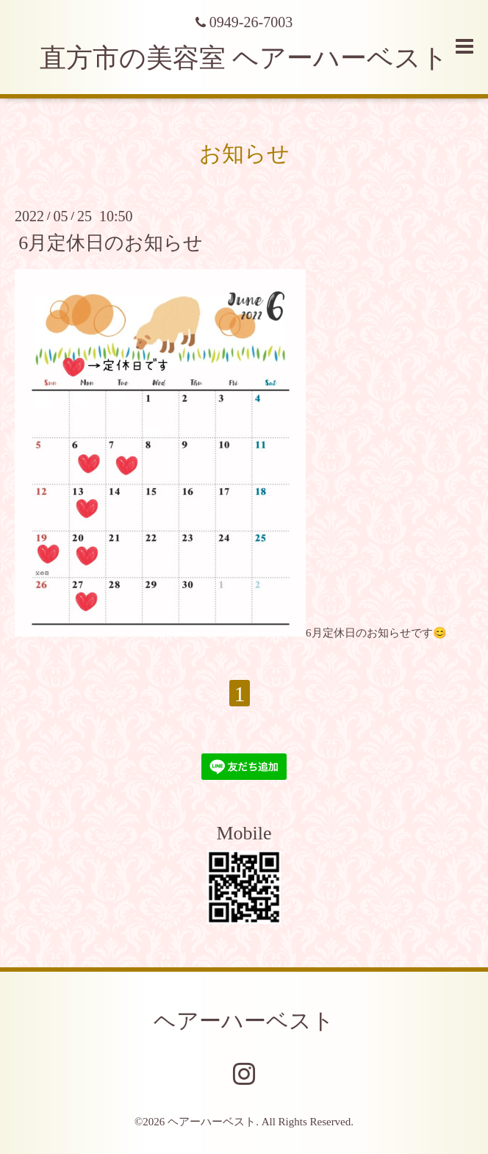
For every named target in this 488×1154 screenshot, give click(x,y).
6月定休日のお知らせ (110, 242)
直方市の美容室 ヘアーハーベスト (244, 58)
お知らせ (244, 153)
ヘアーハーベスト (244, 1020)
